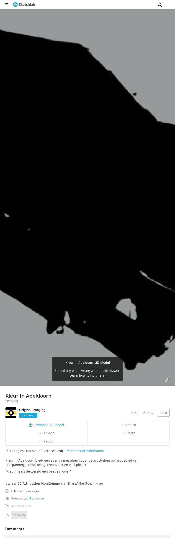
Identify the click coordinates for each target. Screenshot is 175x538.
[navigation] (7, 4)
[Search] (160, 4)
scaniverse (19, 515)
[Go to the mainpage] (24, 4)
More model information (85, 451)
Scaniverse (37, 498)
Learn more (94, 483)
